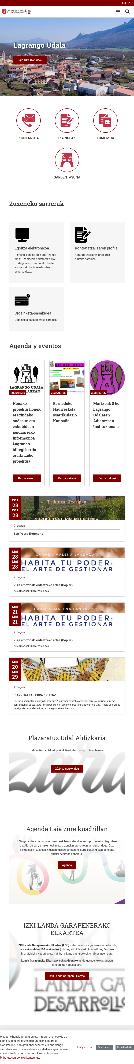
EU (126, 3)
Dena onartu (104, 1047)
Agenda (67, 869)
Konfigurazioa (84, 1047)
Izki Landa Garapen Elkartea (67, 979)
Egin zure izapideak (30, 60)
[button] (10, 56)
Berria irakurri (29, 482)
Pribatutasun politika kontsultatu (20, 1057)
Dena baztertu (124, 1047)
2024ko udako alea (67, 772)
